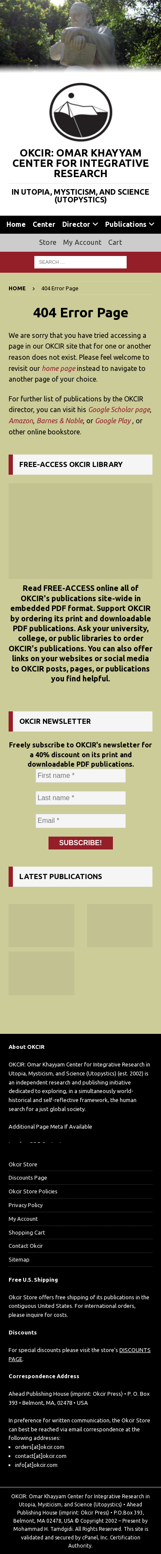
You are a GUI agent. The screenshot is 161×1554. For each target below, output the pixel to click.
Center (44, 224)
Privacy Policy (26, 1205)
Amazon (21, 421)
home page (58, 368)
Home (16, 224)
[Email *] (81, 821)
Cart (115, 242)
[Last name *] (81, 798)
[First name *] (81, 776)
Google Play (113, 421)
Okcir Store (23, 1164)
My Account (82, 242)
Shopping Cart (27, 1232)
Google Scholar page (119, 409)
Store (47, 242)
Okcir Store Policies (33, 1191)
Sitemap (19, 1259)
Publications (125, 224)
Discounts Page (28, 1178)
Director (76, 224)
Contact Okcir (26, 1246)
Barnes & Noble (59, 421)
